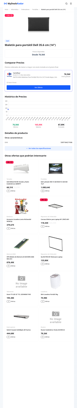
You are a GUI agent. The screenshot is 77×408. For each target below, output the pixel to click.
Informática (14, 9)
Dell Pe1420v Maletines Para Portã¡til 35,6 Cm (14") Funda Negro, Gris (35, 77)
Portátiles (35, 9)
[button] (66, 3)
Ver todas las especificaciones (38, 148)
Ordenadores (25, 9)
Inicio (6, 9)
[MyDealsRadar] (14, 3)
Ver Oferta (38, 87)
